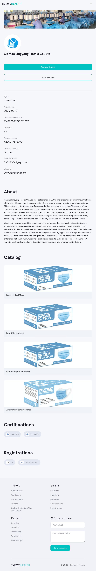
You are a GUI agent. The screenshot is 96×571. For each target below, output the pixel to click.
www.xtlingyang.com (15, 172)
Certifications (56, 503)
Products (54, 491)
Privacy (73, 565)
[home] (11, 3)
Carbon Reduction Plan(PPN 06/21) (21, 509)
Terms (82, 565)
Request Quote (48, 67)
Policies (14, 503)
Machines (54, 499)
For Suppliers (17, 499)
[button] (91, 3)
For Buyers (16, 495)
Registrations (56, 508)
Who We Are (16, 491)
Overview (15, 523)
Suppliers (54, 495)
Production (16, 536)
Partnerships (17, 540)
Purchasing (16, 532)
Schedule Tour (48, 77)
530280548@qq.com (15, 162)
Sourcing (15, 527)
